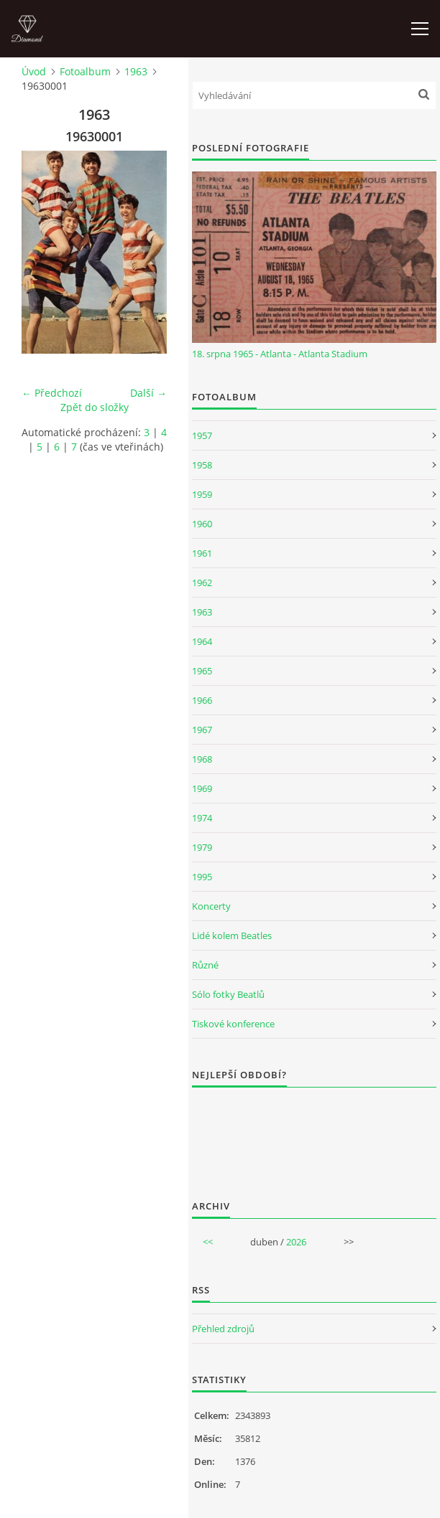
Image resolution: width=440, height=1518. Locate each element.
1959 (202, 494)
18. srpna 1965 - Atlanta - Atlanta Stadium (279, 353)
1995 (202, 876)
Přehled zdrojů (223, 1328)
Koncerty (211, 906)
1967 (202, 729)
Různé (205, 964)
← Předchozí (52, 393)
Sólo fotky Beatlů (228, 994)
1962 (202, 582)
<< (208, 1241)
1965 (202, 670)
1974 (202, 817)
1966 (202, 700)
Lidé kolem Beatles (232, 935)
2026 (296, 1241)
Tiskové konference (233, 1023)
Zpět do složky (94, 407)
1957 (202, 435)
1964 (202, 641)
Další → (148, 393)
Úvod (34, 71)
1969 (202, 788)
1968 (202, 759)
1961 (202, 553)
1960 (202, 523)
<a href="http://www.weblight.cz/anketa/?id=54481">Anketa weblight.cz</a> (314, 1134)
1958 (202, 464)
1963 (135, 71)
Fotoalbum (85, 71)
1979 (202, 847)
